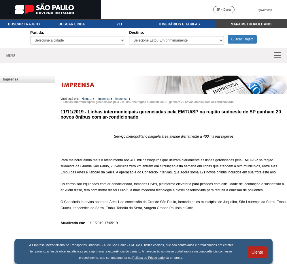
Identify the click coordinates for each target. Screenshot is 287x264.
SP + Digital (223, 9)
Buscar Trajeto (242, 39)
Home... (87, 98)
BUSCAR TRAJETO (24, 24)
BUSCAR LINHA (71, 24)
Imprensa (10, 79)
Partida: (37, 32)
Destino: (136, 32)
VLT (119, 24)
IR (10, 13)
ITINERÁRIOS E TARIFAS (179, 24)
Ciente (257, 252)
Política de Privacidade (148, 257)
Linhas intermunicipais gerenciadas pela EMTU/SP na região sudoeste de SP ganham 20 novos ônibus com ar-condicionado (148, 102)
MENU (10, 55)
